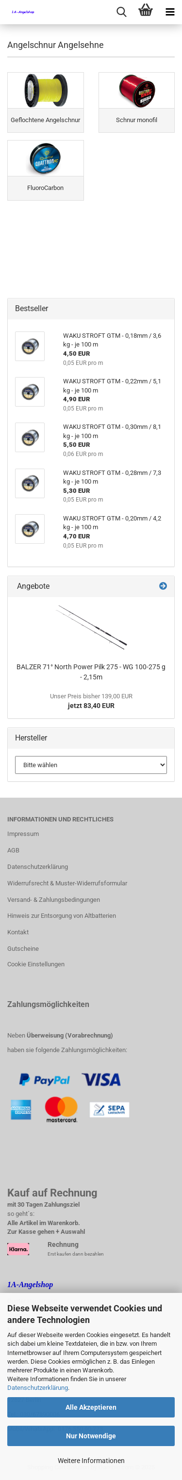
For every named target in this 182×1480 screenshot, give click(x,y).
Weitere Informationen (91, 1460)
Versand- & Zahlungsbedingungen (53, 899)
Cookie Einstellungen (36, 964)
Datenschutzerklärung (37, 1387)
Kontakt (18, 932)
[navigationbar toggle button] (170, 12)
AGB (13, 850)
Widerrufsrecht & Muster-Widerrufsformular (67, 883)
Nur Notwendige (91, 1436)
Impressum (23, 833)
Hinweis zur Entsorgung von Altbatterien (61, 915)
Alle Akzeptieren (91, 1407)
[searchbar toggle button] (121, 12)
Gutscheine (23, 948)
